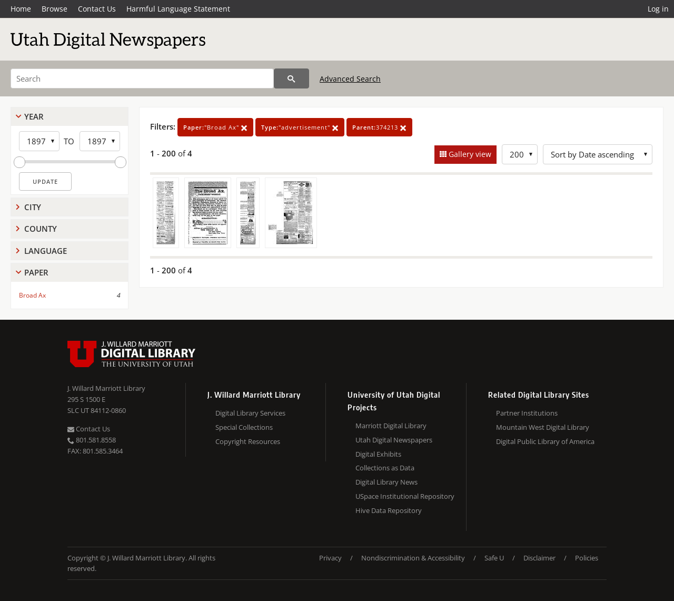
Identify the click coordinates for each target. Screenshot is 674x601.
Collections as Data (384, 467)
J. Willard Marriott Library (106, 388)
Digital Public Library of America (545, 441)
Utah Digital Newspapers (393, 440)
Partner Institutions (527, 413)
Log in (658, 9)
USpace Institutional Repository (404, 496)
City (32, 207)
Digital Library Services (250, 413)
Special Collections (244, 427)
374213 (379, 127)
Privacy (330, 558)
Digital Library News (386, 482)
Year (34, 116)
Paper (36, 272)
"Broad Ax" (215, 127)
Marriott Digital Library (391, 425)
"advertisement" (300, 127)
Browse (54, 9)
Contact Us (97, 9)
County (40, 228)
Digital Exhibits (378, 454)
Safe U (494, 558)
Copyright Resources (247, 441)
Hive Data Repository (388, 510)
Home (21, 9)
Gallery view (469, 154)
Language (45, 250)
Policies (586, 558)
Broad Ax (32, 295)
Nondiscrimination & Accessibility (413, 558)
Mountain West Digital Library (542, 427)
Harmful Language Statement (178, 9)
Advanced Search (350, 79)
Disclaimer (539, 558)
